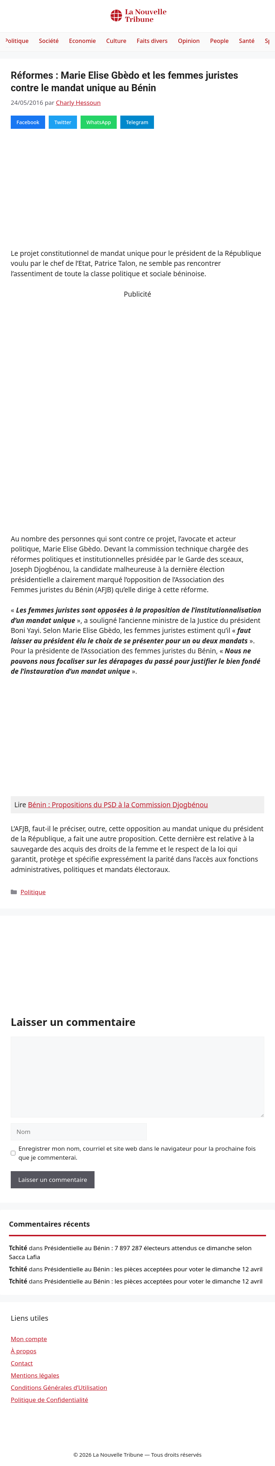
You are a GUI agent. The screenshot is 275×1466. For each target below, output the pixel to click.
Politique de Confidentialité (49, 1400)
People (219, 41)
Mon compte (29, 1339)
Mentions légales (35, 1375)
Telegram (137, 122)
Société (49, 41)
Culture (116, 41)
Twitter (62, 122)
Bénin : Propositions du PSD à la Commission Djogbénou (118, 804)
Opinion (189, 41)
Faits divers (152, 41)
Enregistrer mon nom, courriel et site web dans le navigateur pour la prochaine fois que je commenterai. (137, 1153)
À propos (24, 1351)
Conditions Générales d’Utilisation (59, 1387)
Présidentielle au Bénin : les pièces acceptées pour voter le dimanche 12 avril (153, 1269)
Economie (82, 41)
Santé (247, 41)
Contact (22, 1363)
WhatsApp (98, 122)
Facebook (27, 122)
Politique (16, 41)
